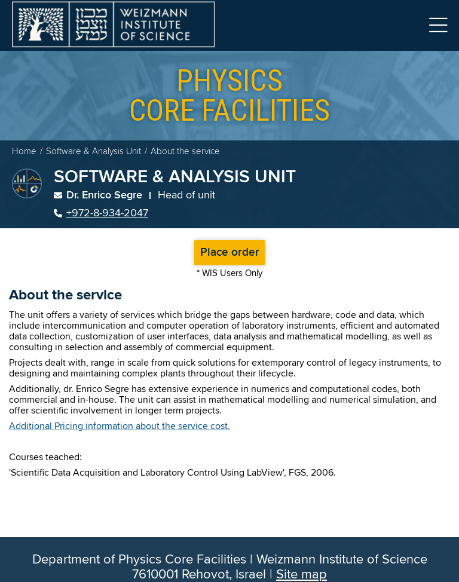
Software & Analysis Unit (93, 151)
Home (24, 151)
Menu (438, 25)
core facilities (229, 95)
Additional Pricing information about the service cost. (119, 426)
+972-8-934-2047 (101, 213)
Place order (229, 253)
